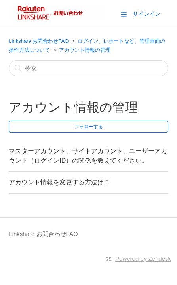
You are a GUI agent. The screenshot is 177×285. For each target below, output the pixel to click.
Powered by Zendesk (143, 258)
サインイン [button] (146, 14)
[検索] (88, 68)
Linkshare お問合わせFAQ (39, 41)
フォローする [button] (88, 126)
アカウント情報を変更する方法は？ (59, 182)
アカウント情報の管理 (84, 50)
